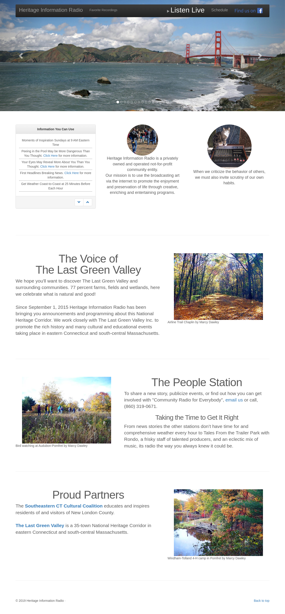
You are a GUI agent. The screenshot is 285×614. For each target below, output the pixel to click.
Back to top (261, 600)
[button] (21, 55)
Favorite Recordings (103, 10)
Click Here (50, 155)
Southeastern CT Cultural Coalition (64, 505)
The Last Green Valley (40, 525)
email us (234, 399)
